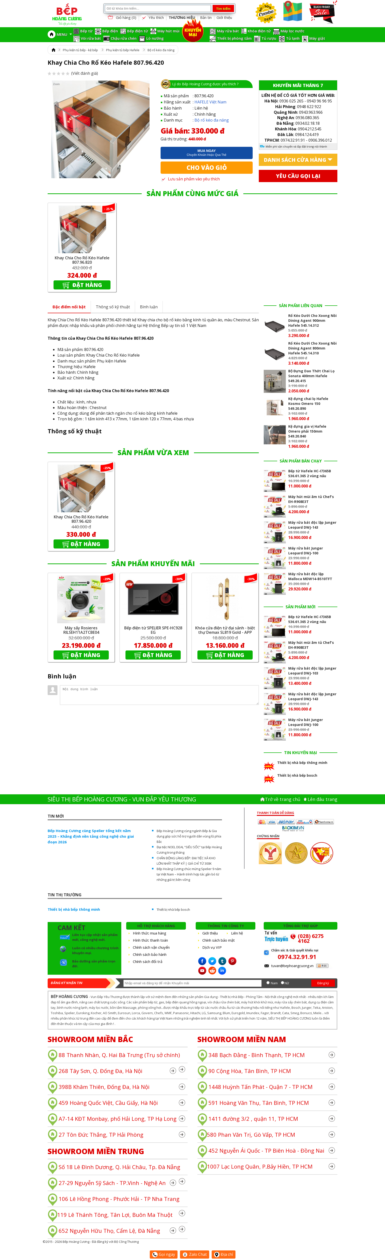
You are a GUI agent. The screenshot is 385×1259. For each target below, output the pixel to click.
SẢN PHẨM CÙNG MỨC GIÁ (192, 193)
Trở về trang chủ (282, 799)
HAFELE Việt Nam (210, 102)
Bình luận (149, 307)
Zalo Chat (194, 1254)
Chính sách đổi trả (147, 961)
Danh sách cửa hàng (295, 159)
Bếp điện (110, 30)
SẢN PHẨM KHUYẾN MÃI (153, 563)
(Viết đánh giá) (73, 73)
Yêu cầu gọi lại (298, 176)
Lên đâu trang (322, 799)
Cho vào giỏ (207, 167)
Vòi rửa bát (91, 38)
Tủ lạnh (293, 38)
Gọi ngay (163, 1254)
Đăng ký (323, 983)
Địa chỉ (223, 1254)
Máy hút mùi (168, 30)
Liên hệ (237, 933)
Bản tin (206, 17)
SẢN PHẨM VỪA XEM (153, 452)
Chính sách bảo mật (218, 940)
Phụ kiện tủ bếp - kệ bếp (80, 50)
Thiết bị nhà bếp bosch (173, 909)
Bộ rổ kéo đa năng (161, 50)
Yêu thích (152, 17)
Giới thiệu (224, 17)
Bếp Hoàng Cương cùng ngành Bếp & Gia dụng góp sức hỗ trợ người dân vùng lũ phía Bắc (189, 836)
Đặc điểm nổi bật (69, 307)
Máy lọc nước (292, 30)
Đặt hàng (86, 284)
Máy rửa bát (228, 30)
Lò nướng (155, 38)
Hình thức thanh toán (150, 940)
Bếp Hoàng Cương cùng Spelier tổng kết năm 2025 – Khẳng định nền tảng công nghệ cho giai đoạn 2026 (91, 836)
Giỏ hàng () (121, 18)
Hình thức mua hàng (149, 933)
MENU (64, 34)
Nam (274, 983)
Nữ (287, 983)
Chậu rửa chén (124, 38)
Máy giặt (317, 38)
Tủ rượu (268, 38)
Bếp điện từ (137, 30)
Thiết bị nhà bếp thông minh (74, 909)
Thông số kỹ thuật (113, 307)
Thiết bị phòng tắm (234, 38)
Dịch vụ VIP (212, 947)
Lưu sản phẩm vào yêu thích (190, 179)
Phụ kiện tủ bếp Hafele (122, 50)
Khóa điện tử (259, 30)
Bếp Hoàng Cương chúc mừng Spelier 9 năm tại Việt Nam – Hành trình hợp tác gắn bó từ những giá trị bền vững (189, 874)
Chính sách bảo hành (149, 954)
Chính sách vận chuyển (151, 947)
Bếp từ (86, 30)
